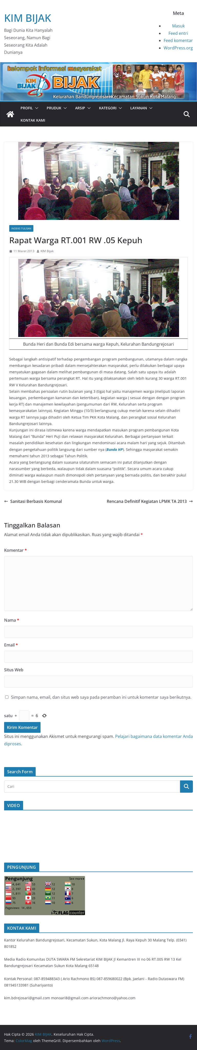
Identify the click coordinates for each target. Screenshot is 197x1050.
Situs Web (13, 670)
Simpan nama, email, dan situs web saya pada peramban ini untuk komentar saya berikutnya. (101, 697)
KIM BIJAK (27, 18)
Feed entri (178, 33)
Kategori (107, 107)
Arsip (80, 107)
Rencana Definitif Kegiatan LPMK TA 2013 (150, 501)
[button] (35, 108)
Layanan (138, 107)
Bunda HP (114, 449)
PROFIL (27, 107)
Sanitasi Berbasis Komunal (33, 501)
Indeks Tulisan (21, 228)
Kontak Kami (33, 120)
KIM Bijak (47, 251)
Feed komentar (178, 40)
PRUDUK (54, 107)
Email (11, 645)
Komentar (15, 550)
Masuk (178, 26)
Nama (11, 620)
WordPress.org (178, 48)
